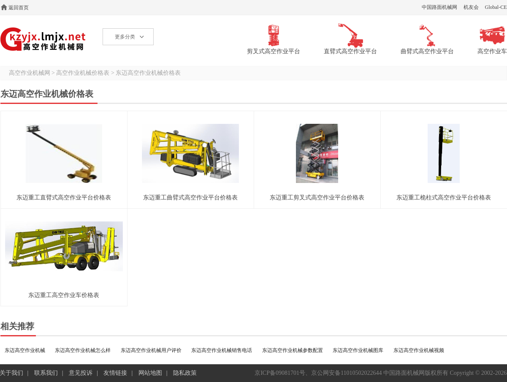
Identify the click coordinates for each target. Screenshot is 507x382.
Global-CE (496, 7)
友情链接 (115, 373)
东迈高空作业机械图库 (358, 350)
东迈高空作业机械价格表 (148, 73)
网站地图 (150, 373)
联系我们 (46, 373)
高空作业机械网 (43, 39)
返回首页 (18, 8)
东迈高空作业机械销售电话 (221, 350)
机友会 (471, 7)
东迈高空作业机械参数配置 (292, 350)
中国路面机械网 (439, 7)
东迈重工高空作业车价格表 (63, 295)
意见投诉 (80, 373)
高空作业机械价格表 (82, 73)
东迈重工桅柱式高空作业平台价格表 (443, 197)
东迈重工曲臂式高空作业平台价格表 (190, 197)
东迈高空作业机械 (25, 350)
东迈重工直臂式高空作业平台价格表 (63, 197)
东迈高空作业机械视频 (418, 350)
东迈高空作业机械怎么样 (83, 350)
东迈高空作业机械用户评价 (151, 350)
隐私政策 (185, 373)
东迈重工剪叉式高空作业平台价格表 (317, 197)
